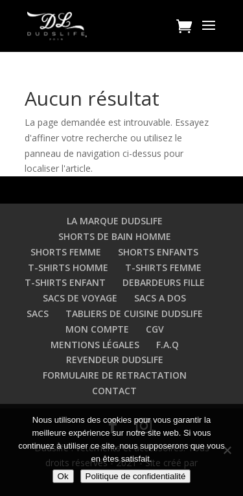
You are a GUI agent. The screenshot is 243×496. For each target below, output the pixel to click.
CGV (155, 329)
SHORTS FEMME (65, 252)
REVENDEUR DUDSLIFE (114, 359)
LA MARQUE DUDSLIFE (115, 221)
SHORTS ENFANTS (158, 252)
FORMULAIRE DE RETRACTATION (115, 375)
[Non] (226, 449)
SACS (38, 313)
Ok (63, 476)
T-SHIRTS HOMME (68, 267)
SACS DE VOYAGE (80, 298)
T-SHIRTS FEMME (163, 267)
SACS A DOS (160, 298)
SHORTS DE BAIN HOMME (114, 236)
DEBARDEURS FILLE (163, 282)
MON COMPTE (97, 329)
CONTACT (114, 390)
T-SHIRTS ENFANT (65, 282)
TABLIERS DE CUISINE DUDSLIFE (134, 313)
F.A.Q (167, 344)
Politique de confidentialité (136, 476)
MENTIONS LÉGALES (95, 344)
